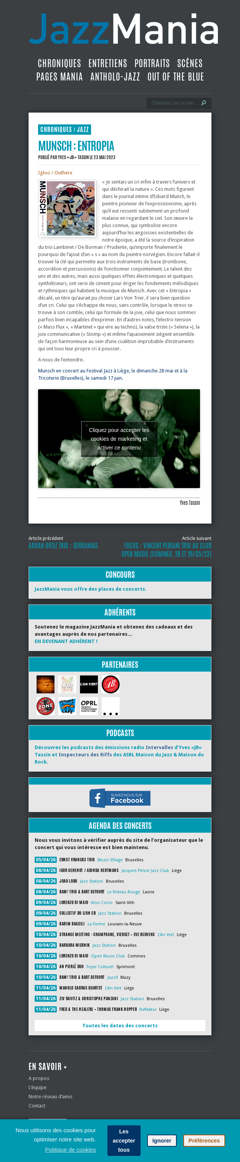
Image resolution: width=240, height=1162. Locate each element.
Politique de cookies (70, 1149)
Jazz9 (112, 977)
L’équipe (37, 1087)
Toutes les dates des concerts (120, 1025)
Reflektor (148, 1009)
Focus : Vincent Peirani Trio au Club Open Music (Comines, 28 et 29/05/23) (166, 550)
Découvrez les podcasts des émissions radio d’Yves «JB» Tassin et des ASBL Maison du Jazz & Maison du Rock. (119, 755)
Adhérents (120, 612)
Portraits (152, 63)
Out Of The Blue (175, 76)
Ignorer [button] (161, 1141)
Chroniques (59, 63)
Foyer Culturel (100, 966)
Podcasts (120, 732)
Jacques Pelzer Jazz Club (145, 870)
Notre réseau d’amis (50, 1096)
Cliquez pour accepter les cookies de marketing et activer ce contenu (119, 438)
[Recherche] (174, 103)
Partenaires (120, 664)
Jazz (83, 129)
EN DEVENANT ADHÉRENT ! (66, 641)
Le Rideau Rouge (123, 892)
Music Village (110, 859)
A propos (39, 1078)
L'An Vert (166, 934)
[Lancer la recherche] (203, 103)
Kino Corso (102, 902)
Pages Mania (59, 76)
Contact (37, 1106)
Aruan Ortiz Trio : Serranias (63, 545)
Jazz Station (91, 881)
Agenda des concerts (120, 825)
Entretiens (107, 63)
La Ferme (96, 924)
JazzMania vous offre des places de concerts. (91, 589)
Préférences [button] (204, 1141)
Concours (120, 574)
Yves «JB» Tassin (73, 157)
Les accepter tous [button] (124, 1140)
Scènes (190, 63)
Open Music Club (108, 956)
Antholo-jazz (115, 76)
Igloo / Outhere (55, 173)
